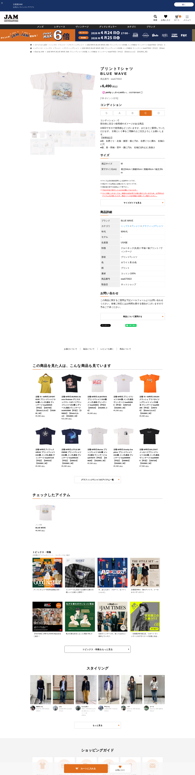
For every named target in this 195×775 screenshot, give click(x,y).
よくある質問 (62, 674)
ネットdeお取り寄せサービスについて (116, 707)
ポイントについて (107, 699)
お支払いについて (21, 690)
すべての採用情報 (151, 674)
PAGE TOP (95, 753)
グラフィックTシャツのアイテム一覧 (97, 373)
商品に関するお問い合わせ (68, 690)
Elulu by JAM (39, 52)
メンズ (40, 27)
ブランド (151, 27)
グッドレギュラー (108, 27)
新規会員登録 (106, 682)
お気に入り (165, 20)
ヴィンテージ (82, 27)
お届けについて (70, 349)
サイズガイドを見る (132, 203)
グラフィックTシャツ (76, 45)
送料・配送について (22, 699)
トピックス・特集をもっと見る (97, 495)
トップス (53, 45)
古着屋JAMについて (22, 674)
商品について (125, 349)
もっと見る (98, 571)
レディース (59, 27)
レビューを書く (107, 349)
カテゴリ (131, 27)
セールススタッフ (151, 682)
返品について (89, 349)
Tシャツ (62, 45)
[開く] (184, 4)
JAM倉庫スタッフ (151, 690)
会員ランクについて (108, 690)
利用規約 (60, 699)
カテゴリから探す (41, 45)
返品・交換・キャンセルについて (71, 682)
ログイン (104, 674)
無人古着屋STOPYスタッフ (155, 699)
